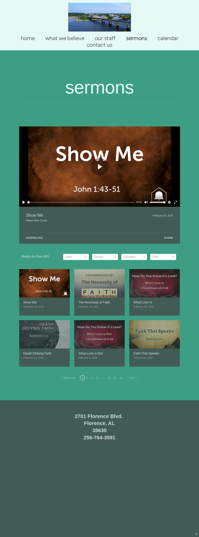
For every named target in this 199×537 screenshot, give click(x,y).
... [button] (103, 378)
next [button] (132, 378)
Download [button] (34, 237)
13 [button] (115, 378)
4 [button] (97, 378)
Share (168, 237)
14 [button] (121, 378)
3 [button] (92, 378)
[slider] (81, 202)
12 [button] (108, 378)
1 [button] (82, 378)
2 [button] (87, 378)
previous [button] (70, 378)
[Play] (24, 202)
